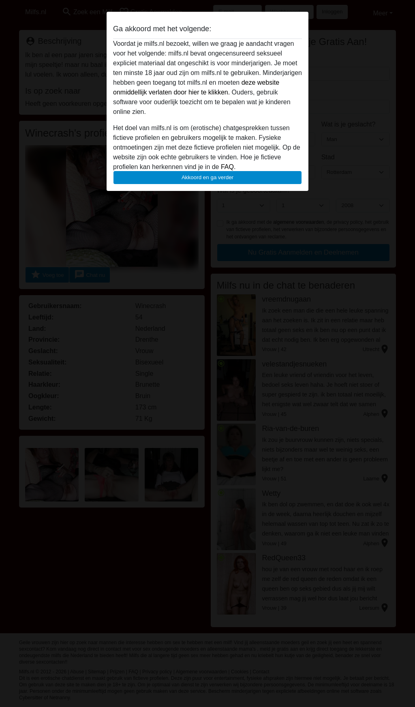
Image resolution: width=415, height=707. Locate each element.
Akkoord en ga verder (207, 177)
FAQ (227, 166)
